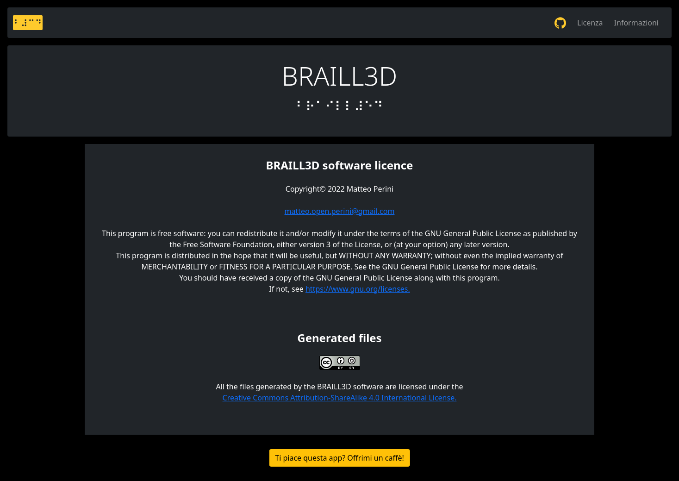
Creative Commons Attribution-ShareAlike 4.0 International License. (340, 398)
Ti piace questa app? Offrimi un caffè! (339, 458)
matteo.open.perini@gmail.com (340, 211)
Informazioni (636, 23)
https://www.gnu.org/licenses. (357, 289)
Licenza (590, 23)
